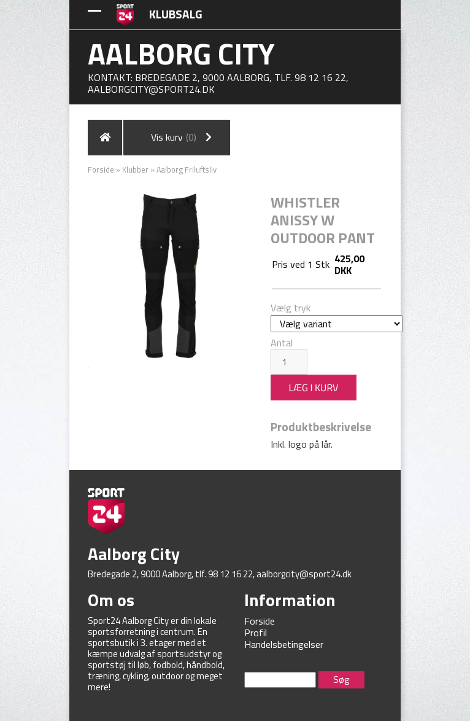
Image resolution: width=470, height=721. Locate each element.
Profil (255, 632)
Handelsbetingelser (283, 644)
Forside (101, 169)
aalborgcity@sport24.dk (151, 89)
